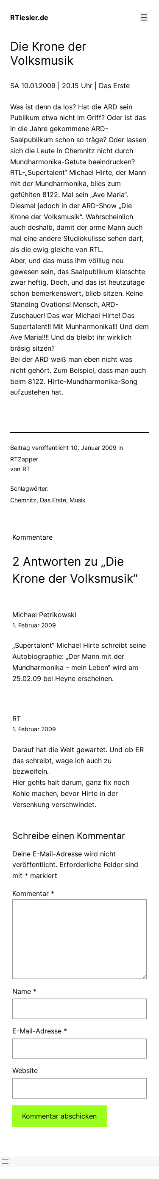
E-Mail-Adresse (39, 1031)
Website (25, 1070)
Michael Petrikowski (44, 614)
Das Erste (53, 500)
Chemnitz (23, 500)
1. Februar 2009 (34, 625)
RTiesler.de (29, 17)
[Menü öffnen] (144, 17)
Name (24, 991)
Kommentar (33, 893)
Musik (78, 500)
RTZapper (24, 459)
